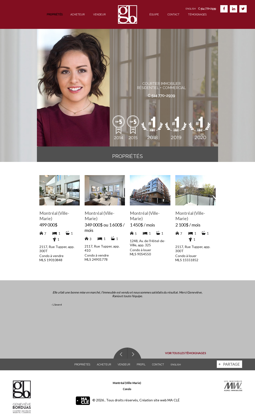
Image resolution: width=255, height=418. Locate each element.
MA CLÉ (173, 400)
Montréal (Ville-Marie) (127, 382)
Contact (173, 14)
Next (134, 353)
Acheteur (77, 14)
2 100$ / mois (187, 224)
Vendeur (99, 14)
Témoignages (197, 14)
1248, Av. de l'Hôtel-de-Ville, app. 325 (147, 243)
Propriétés (55, 14)
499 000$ (48, 224)
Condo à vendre (51, 256)
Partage (231, 364)
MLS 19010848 (50, 260)
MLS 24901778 (96, 259)
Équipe (154, 14)
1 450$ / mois (142, 224)
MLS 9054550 (140, 254)
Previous (120, 353)
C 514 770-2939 (161, 95)
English (191, 8)
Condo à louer (140, 250)
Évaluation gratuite (161, 104)
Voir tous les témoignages (181, 353)
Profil (141, 364)
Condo (127, 389)
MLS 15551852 (186, 260)
